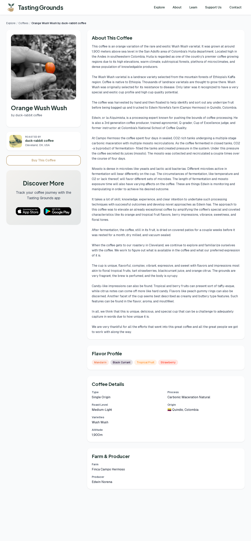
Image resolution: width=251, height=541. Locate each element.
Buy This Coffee (44, 160)
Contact (235, 7)
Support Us (213, 7)
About (177, 7)
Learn (193, 7)
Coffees (23, 23)
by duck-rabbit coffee (26, 115)
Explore (159, 7)
